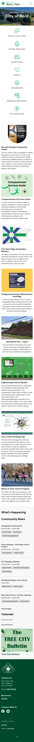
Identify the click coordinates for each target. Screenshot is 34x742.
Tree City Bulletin (10, 654)
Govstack (11, 728)
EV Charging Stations (10, 562)
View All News (6, 609)
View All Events (7, 625)
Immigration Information (11, 526)
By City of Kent (5, 528)
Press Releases (7, 553)
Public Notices (19, 553)
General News (6, 532)
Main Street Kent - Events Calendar (16, 595)
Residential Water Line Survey (14, 580)
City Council (17, 532)
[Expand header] (31, 3)
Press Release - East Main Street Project (15, 546)
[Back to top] (17, 737)
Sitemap (4, 698)
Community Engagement (10, 535)
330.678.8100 (11, 689)
